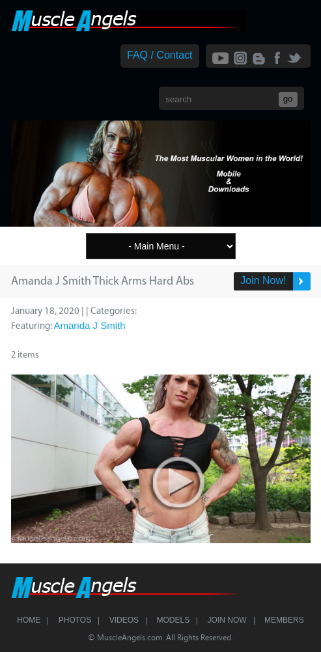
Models (172, 620)
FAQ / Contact (159, 55)
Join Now (227, 620)
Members (284, 620)
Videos (124, 620)
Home (28, 620)
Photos (75, 620)
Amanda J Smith (90, 325)
